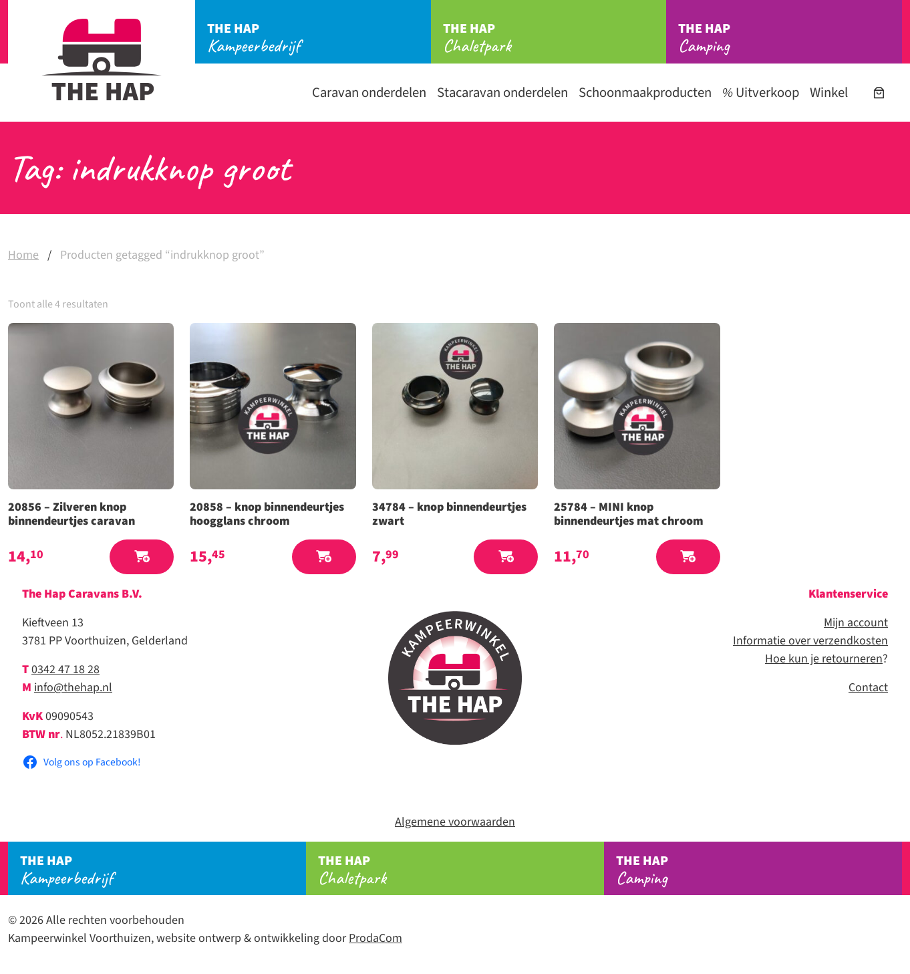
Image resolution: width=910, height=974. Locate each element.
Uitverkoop (760, 92)
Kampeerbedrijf (319, 38)
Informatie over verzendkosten (810, 640)
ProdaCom (375, 938)
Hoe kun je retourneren (824, 658)
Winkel (829, 92)
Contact (868, 687)
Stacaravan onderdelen (502, 92)
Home (23, 255)
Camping (790, 38)
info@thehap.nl (73, 687)
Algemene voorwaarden (455, 822)
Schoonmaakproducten (645, 92)
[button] (142, 557)
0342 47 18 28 (65, 669)
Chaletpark (555, 38)
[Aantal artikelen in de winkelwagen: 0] (879, 93)
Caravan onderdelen (369, 92)
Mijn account (856, 622)
